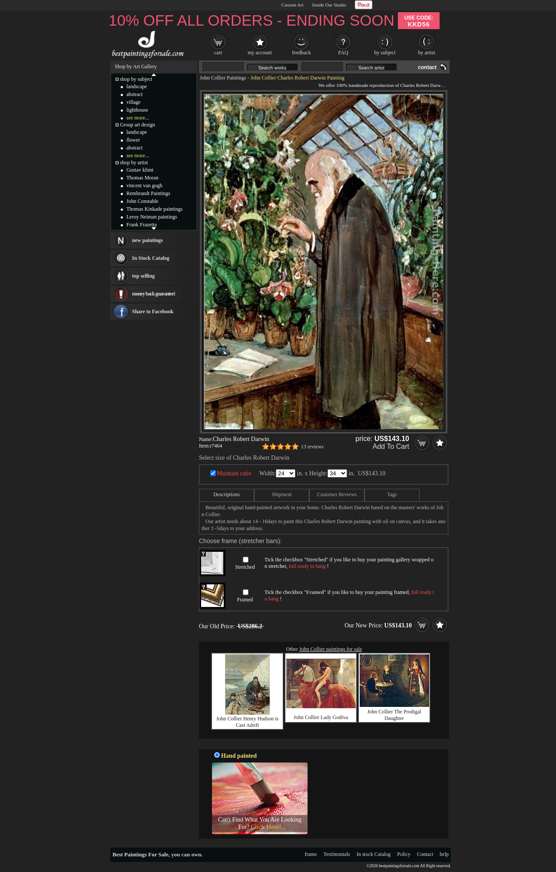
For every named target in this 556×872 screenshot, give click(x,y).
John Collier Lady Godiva (321, 717)
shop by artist (134, 162)
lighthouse (137, 110)
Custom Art (292, 4)
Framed (245, 600)
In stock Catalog (374, 854)
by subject (385, 53)
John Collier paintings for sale (330, 649)
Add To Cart (391, 446)
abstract (134, 94)
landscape (136, 86)
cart (218, 53)
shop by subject (136, 79)
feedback (301, 53)
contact (427, 67)
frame (311, 854)
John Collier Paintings (223, 78)
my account (260, 53)
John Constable (142, 201)
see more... (137, 118)
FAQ (343, 53)
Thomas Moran (142, 178)
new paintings (147, 240)
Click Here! (266, 826)
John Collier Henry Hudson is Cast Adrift (247, 722)
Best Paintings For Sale (141, 854)
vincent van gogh (144, 185)
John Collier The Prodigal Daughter (394, 715)
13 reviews (312, 447)
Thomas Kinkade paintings (154, 209)
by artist (426, 53)
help (444, 854)
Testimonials (337, 854)
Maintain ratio (234, 473)
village (133, 102)
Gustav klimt (139, 170)
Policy (403, 854)
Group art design (137, 125)
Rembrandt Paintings (148, 193)
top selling (143, 276)
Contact (425, 854)
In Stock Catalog (150, 258)
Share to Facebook (152, 311)
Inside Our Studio (329, 4)
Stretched (245, 567)
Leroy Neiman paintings (151, 217)
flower (133, 140)
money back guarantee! (153, 294)
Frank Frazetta (141, 225)
